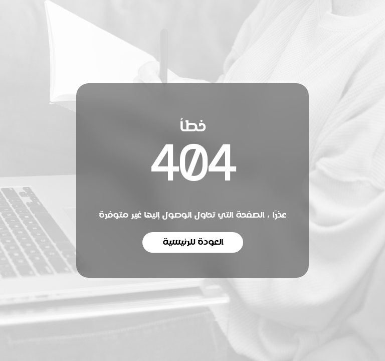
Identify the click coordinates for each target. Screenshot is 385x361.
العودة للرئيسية (192, 242)
